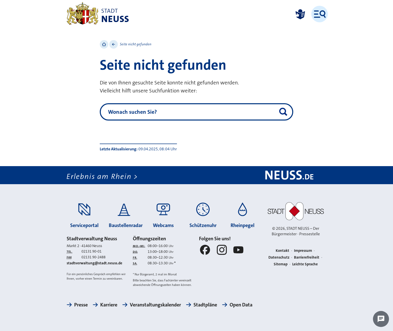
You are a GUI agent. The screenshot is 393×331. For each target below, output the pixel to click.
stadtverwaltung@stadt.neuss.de (94, 263)
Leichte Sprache (305, 264)
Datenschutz (278, 257)
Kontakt (282, 250)
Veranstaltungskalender (155, 304)
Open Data (241, 304)
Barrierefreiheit (306, 257)
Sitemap (280, 264)
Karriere (108, 304)
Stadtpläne (205, 304)
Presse (81, 304)
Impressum (303, 250)
